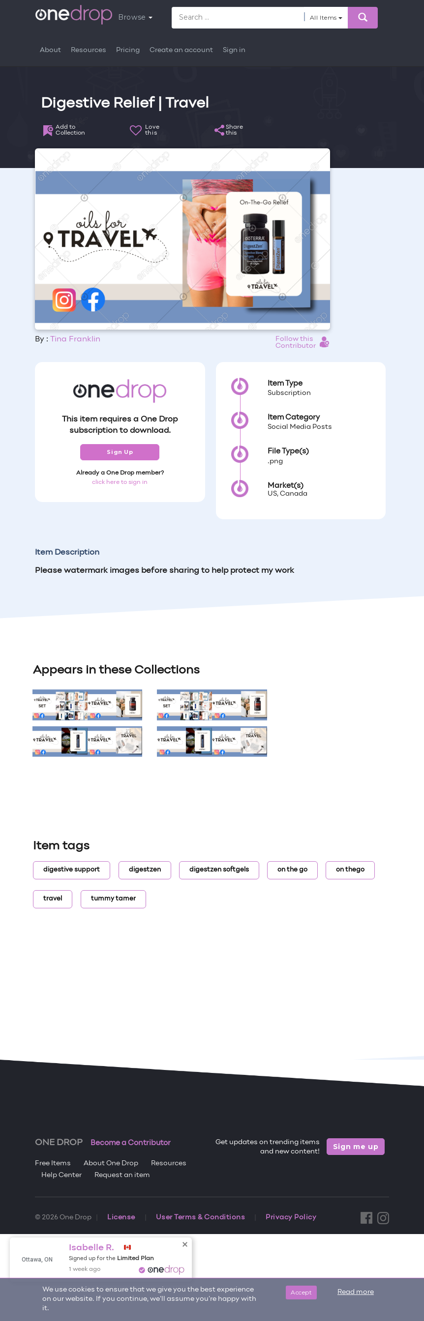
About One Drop (111, 1163)
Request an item (122, 1175)
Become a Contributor (131, 1143)
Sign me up (356, 1146)
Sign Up (120, 452)
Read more (355, 1292)
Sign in (234, 50)
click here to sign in (120, 482)
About (50, 50)
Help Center (61, 1175)
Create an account (181, 50)
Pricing (128, 50)
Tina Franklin (75, 339)
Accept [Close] (301, 1292)
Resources (88, 50)
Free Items (53, 1163)
